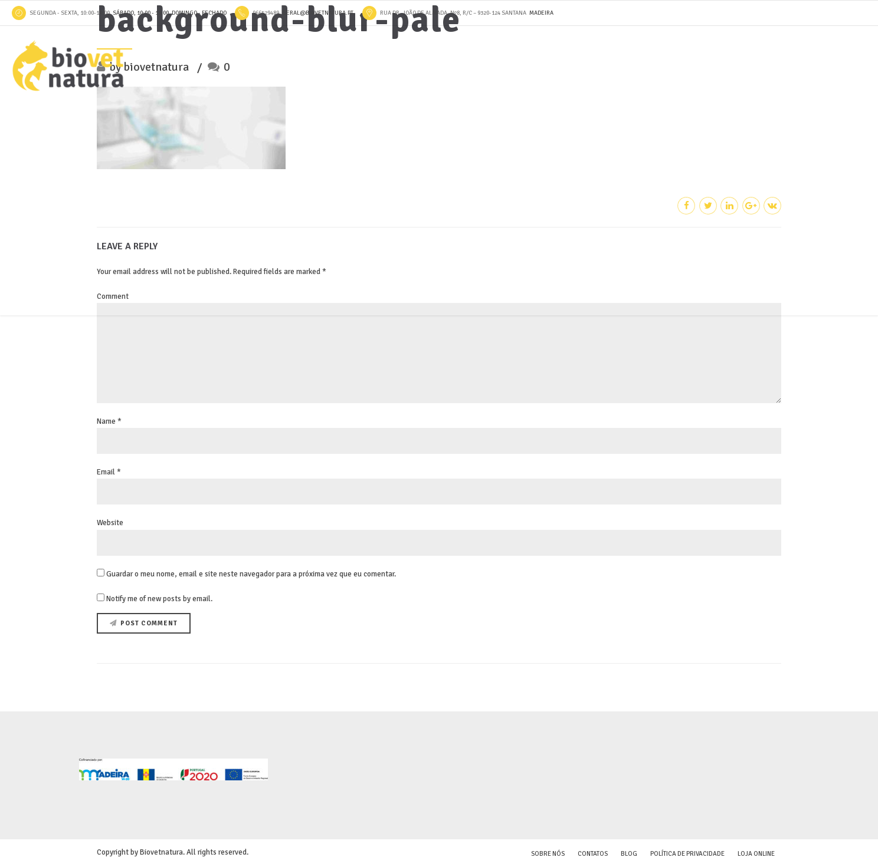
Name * (109, 421)
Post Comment (149, 623)
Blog (629, 854)
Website (110, 523)
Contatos (593, 854)
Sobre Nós (548, 854)
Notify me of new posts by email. (159, 599)
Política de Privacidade (687, 854)
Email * (109, 472)
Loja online (756, 854)
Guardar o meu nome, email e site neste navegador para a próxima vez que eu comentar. (251, 574)
